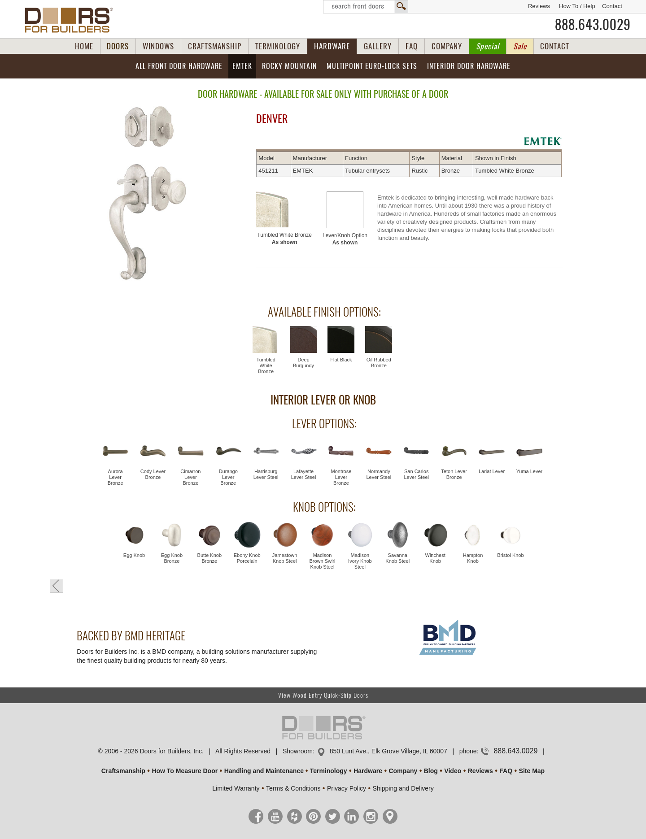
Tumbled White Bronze (284, 238)
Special (487, 46)
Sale (520, 46)
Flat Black (341, 359)
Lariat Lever (492, 471)
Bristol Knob (510, 555)
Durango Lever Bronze (228, 477)
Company (402, 770)
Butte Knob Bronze (209, 558)
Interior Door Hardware (469, 66)
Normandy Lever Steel (379, 474)
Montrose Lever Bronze (341, 477)
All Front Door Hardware (179, 66)
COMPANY (447, 46)
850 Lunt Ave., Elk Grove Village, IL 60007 (388, 751)
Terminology (328, 770)
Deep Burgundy (303, 362)
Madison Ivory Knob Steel (360, 560)
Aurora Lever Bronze (115, 477)
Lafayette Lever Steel (303, 474)
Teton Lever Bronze (454, 474)
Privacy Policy (346, 788)
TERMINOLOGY (277, 46)
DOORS (118, 46)
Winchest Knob (435, 558)
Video (452, 770)
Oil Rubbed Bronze (379, 362)
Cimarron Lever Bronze (190, 477)
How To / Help (577, 6)
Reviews (539, 6)
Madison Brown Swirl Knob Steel (322, 560)
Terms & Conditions (293, 788)
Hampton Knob (473, 558)
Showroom (298, 751)
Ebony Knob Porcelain (247, 558)
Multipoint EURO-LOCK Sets (372, 66)
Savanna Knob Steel (397, 558)
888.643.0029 (593, 24)
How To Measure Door (185, 770)
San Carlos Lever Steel (416, 474)
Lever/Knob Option (345, 239)
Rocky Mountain (289, 66)
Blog (431, 770)
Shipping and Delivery (403, 788)
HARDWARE (332, 46)
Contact (612, 6)
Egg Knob (134, 555)
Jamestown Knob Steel (284, 558)
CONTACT (554, 46)
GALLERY (378, 46)
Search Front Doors (365, 6)
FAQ (412, 46)
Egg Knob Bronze (172, 558)
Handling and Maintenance (264, 770)
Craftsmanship (123, 770)
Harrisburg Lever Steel (266, 474)
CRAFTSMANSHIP (214, 46)
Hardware (368, 770)
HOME (84, 46)
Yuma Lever (529, 471)
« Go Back (56, 586)
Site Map (532, 770)
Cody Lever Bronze (153, 474)
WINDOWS (158, 46)
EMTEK (242, 66)
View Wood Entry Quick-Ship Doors (323, 695)
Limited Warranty (235, 788)
